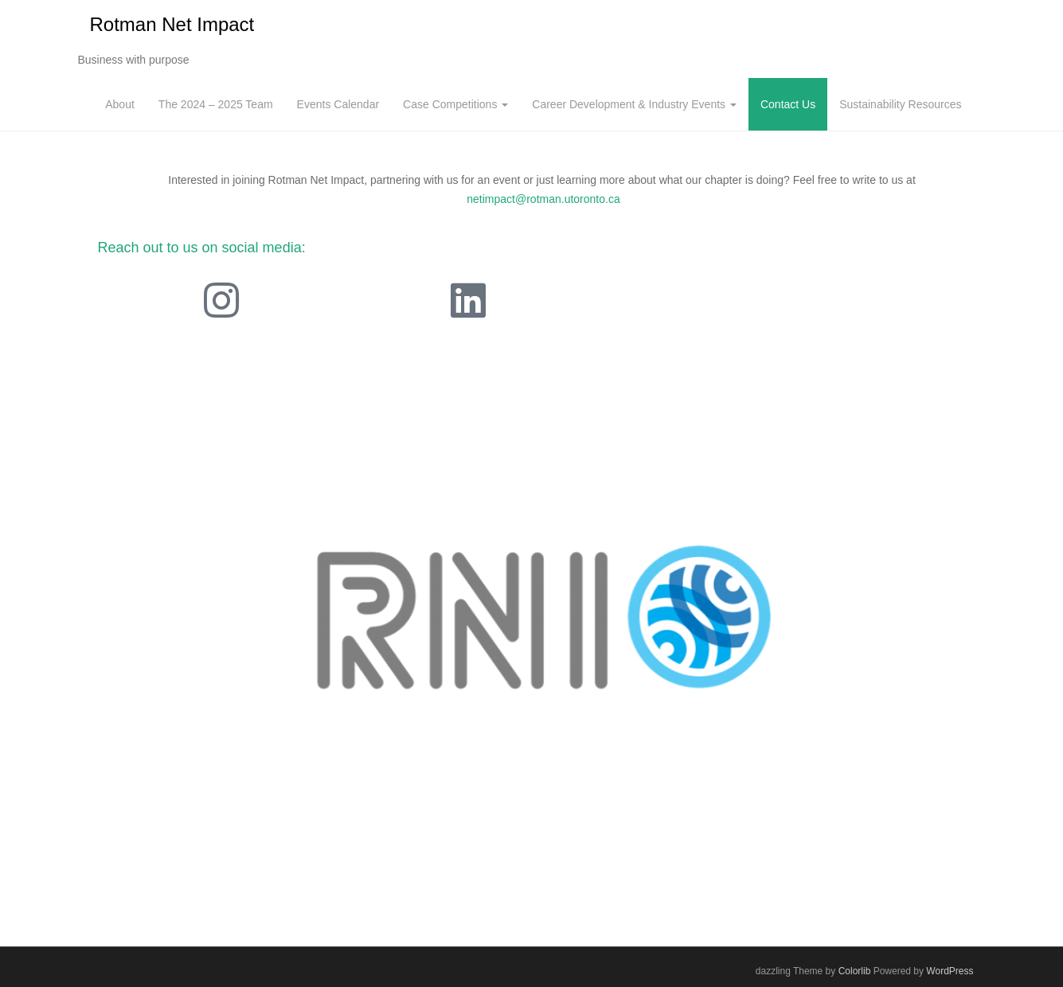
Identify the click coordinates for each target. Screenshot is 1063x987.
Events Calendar (338, 104)
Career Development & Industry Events (634, 104)
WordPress (949, 971)
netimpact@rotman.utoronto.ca (543, 199)
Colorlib (854, 971)
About (120, 104)
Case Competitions (455, 104)
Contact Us (787, 104)
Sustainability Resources (900, 104)
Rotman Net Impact (172, 24)
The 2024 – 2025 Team (215, 104)
